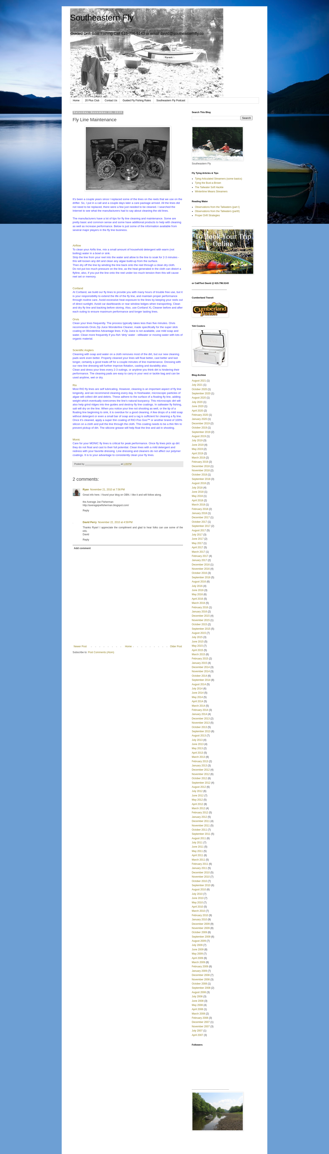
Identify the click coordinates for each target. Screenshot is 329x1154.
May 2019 (197, 449)
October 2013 (199, 727)
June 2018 (198, 491)
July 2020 (197, 402)
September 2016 (201, 577)
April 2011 (197, 855)
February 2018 (200, 509)
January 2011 (199, 868)
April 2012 (197, 804)
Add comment (82, 548)
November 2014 (201, 671)
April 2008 (197, 1009)
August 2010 (199, 889)
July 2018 (197, 487)
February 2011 (200, 863)
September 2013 (201, 731)
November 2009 (201, 928)
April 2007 (197, 1035)
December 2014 (201, 667)
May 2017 (197, 543)
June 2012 (198, 795)
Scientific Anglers (83, 350)
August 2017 (199, 530)
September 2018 (201, 479)
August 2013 (199, 735)
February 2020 (200, 414)
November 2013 (201, 722)
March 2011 (198, 859)
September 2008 (201, 987)
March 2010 (198, 910)
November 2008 (201, 979)
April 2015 (197, 650)
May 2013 (197, 748)
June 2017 (198, 538)
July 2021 (197, 384)
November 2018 (201, 470)
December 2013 (201, 718)
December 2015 (201, 615)
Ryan (86, 489)
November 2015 (201, 620)
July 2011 (197, 842)
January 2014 (199, 714)
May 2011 (197, 851)
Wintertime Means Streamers (211, 191)
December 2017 (201, 517)
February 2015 (200, 658)
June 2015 (198, 641)
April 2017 (197, 547)
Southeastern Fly (101, 17)
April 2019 (197, 453)
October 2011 (199, 829)
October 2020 (199, 389)
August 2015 (199, 633)
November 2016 (201, 568)
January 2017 (199, 560)
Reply (86, 510)
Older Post (176, 646)
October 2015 (199, 624)
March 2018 (198, 504)
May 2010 (197, 902)
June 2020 (198, 406)
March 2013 (198, 756)
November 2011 (201, 825)
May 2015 (197, 645)
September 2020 (201, 393)
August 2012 (199, 786)
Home (76, 100)
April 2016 (197, 598)
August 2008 (199, 992)
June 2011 (198, 846)
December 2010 (201, 872)
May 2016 (197, 594)
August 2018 (199, 483)
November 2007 (201, 1026)
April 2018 (197, 500)
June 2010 (198, 898)
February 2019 (200, 461)
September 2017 (201, 526)
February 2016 (200, 607)
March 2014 (198, 705)
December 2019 (201, 423)
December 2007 (201, 1022)
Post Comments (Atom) (101, 652)
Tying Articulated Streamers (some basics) (218, 178)
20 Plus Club (92, 100)
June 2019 (198, 444)
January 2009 (199, 970)
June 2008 (198, 1000)
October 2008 (199, 983)
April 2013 (197, 752)
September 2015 (201, 628)
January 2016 (199, 611)
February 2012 (200, 812)
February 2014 (200, 710)
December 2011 (201, 821)
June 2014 (198, 692)
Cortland (78, 288)
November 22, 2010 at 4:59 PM (115, 522)
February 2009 (200, 966)
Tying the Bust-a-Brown (208, 182)
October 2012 (199, 778)
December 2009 (201, 923)
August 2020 (199, 397)
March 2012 (198, 808)
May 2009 (197, 953)
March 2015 (198, 654)
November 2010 (201, 876)
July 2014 (197, 688)
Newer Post (80, 646)
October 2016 (199, 573)
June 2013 (198, 744)
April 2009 (197, 958)
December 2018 (201, 466)
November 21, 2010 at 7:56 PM (107, 489)
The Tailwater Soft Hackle (209, 187)
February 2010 (200, 915)
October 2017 (199, 521)
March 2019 (198, 457)
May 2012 (197, 799)
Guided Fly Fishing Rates (137, 100)
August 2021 (199, 380)
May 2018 (197, 496)
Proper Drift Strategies (207, 215)
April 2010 (197, 906)
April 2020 (197, 410)
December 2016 (201, 564)
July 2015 (197, 637)
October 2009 (199, 932)
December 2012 (201, 769)
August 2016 (199, 581)
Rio (75, 385)
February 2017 (200, 556)
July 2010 (197, 893)
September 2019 (201, 432)
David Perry (90, 522)
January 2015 (199, 663)
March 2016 (198, 603)
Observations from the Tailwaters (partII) (217, 211)
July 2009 (197, 945)
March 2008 (198, 1013)
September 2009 (201, 936)
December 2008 (201, 975)
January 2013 (199, 765)
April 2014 (197, 701)
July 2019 (197, 440)
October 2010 (199, 881)
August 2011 (199, 838)
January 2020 (199, 419)
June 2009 (198, 949)
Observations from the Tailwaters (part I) (217, 207)
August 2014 (199, 684)
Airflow (77, 245)
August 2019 (199, 436)
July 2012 (197, 791)
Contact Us (111, 100)
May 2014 (197, 697)
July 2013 (197, 740)
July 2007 (197, 1030)
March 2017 (198, 551)
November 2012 (201, 774)
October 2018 (199, 474)
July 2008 (197, 996)
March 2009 (198, 962)
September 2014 (201, 680)
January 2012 (199, 816)
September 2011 (201, 833)
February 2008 (200, 1017)
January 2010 (199, 919)
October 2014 (199, 675)
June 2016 (198, 590)
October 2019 (199, 427)
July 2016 (197, 586)
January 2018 (199, 513)
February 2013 (200, 761)
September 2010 (201, 885)
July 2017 (197, 534)
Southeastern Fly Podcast (170, 100)
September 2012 (201, 782)
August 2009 (199, 940)
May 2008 (197, 1005)
